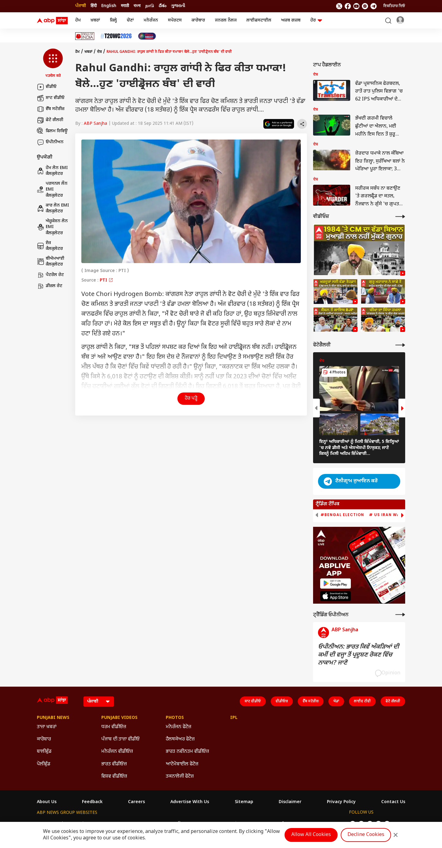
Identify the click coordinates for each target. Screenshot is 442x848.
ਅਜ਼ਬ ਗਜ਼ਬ (290, 20)
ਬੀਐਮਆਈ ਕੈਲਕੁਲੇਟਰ (50, 262)
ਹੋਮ (78, 20)
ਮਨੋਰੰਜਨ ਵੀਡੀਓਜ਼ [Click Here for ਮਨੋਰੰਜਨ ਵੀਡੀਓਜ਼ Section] (117, 751)
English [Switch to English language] (108, 6)
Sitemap (244, 802)
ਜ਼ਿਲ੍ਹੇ (113, 20)
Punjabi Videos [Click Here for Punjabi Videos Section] (119, 718)
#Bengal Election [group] (342, 514)
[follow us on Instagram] (365, 6)
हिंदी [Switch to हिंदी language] (94, 6)
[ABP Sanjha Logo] (53, 20)
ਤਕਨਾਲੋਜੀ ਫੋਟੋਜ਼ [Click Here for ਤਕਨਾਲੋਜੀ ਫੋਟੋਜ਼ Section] (180, 776)
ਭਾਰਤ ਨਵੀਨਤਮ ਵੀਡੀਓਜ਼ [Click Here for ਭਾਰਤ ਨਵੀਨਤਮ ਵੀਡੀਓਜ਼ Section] (187, 751)
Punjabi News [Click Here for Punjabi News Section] (53, 718)
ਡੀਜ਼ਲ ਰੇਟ (49, 286)
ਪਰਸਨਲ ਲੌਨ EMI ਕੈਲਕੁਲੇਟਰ (52, 190)
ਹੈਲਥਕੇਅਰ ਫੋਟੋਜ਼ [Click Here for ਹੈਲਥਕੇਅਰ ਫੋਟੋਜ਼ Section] (180, 739)
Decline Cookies (365, 835)
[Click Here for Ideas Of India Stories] (85, 36)
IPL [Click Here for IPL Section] (234, 718)
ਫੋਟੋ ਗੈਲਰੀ (50, 120)
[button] (53, 64)
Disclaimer (290, 802)
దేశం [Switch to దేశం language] (162, 6)
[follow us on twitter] (339, 6)
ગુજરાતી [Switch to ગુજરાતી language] (178, 6)
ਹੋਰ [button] (316, 20)
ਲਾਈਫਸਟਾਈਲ (258, 20)
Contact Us (393, 802)
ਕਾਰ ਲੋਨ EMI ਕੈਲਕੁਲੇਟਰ (53, 209)
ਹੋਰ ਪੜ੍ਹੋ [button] (191, 398)
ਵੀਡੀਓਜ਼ (282, 701)
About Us (46, 802)
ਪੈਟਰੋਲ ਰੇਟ (50, 275)
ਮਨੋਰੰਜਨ (151, 20)
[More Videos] (400, 216)
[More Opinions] (400, 614)
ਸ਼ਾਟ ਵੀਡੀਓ (50, 98)
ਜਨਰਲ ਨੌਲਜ (226, 20)
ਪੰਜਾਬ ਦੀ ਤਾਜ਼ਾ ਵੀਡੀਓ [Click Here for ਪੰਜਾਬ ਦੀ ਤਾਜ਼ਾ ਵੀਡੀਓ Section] (120, 739)
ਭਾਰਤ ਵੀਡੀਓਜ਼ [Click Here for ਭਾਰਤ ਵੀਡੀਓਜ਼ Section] (114, 764)
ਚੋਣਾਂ (130, 20)
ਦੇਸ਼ (99, 51)
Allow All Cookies (311, 835)
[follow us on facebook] (347, 6)
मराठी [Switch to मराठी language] (125, 6)
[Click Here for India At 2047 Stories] (147, 36)
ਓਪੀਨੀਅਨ (50, 142)
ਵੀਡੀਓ (46, 87)
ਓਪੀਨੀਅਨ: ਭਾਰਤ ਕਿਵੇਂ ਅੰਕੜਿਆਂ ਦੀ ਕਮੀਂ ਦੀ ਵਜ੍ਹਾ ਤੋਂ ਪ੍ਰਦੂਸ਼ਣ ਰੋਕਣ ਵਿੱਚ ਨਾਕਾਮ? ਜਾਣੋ (358, 655)
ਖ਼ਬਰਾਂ (95, 20)
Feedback (92, 802)
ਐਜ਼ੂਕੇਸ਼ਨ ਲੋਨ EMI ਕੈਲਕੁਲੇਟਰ (52, 227)
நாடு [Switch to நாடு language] (149, 6)
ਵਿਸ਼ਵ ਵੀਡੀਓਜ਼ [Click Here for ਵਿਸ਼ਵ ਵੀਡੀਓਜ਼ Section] (114, 776)
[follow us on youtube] (356, 6)
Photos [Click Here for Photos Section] (175, 718)
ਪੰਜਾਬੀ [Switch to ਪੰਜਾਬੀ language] (80, 6)
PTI (106, 280)
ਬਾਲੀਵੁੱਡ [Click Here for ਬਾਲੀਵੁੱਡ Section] (44, 751)
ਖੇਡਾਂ (336, 701)
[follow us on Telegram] (373, 6)
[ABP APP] (335, 583)
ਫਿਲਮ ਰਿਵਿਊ (52, 131)
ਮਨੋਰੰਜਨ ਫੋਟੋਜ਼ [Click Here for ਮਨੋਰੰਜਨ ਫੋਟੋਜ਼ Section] (178, 727)
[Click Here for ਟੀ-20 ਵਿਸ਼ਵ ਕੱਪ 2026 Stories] (116, 36)
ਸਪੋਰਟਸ (175, 20)
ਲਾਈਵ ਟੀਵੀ (362, 701)
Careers (136, 802)
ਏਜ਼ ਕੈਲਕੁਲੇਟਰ (50, 246)
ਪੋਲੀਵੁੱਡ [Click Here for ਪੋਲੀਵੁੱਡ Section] (43, 764)
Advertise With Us (189, 802)
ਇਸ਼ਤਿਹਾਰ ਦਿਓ (394, 6)
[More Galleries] (400, 345)
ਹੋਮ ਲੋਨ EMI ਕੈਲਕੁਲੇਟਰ (52, 171)
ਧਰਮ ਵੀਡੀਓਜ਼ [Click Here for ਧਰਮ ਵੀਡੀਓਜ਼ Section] (113, 727)
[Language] (98, 701)
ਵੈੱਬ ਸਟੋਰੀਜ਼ (50, 109)
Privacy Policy (341, 802)
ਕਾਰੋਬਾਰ (198, 20)
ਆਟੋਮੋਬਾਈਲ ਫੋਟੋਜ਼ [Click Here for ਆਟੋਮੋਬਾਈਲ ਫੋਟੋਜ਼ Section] (182, 764)
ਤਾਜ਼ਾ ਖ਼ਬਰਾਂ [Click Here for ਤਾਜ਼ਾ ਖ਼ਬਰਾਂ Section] (46, 727)
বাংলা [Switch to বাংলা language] (137, 6)
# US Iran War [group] (386, 514)
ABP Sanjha (95, 124)
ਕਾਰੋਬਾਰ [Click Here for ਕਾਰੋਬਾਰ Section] (44, 739)
